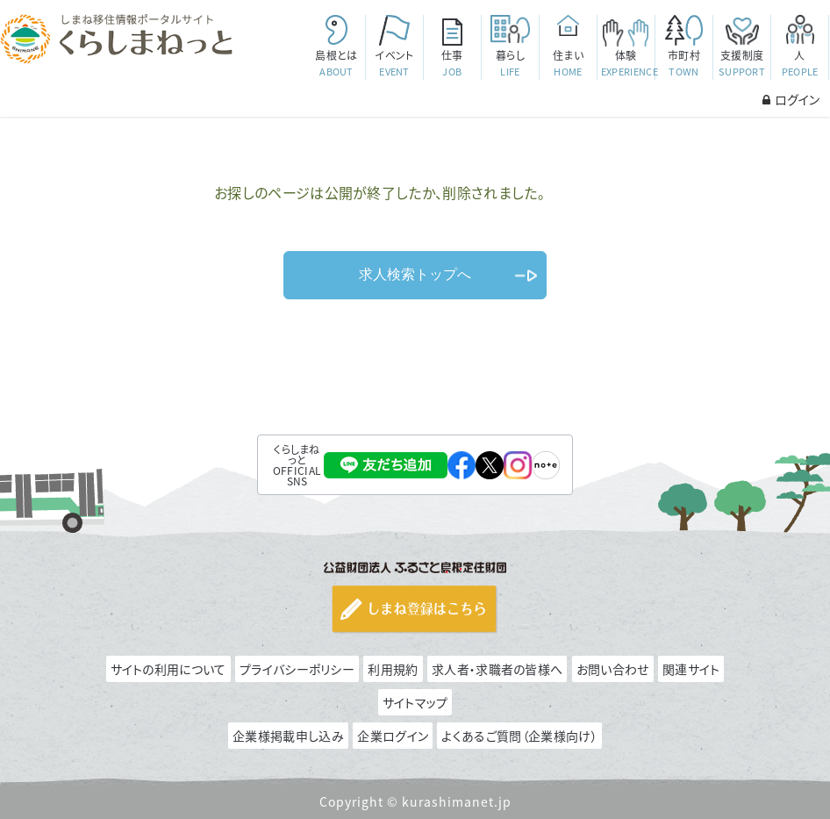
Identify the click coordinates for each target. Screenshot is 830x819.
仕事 (452, 63)
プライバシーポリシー (297, 669)
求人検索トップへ (415, 274)
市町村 (684, 63)
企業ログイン (392, 735)
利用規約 (393, 669)
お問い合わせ (612, 669)
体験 (628, 63)
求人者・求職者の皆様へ (497, 669)
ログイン (790, 99)
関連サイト (691, 669)
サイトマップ (415, 702)
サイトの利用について (168, 669)
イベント (394, 63)
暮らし (510, 63)
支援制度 (742, 63)
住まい (568, 63)
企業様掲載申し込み (288, 735)
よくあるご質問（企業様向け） (519, 735)
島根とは (336, 63)
